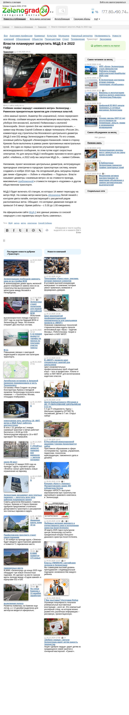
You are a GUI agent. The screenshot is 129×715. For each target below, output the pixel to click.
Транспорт (42, 27)
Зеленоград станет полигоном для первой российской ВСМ (36, 307)
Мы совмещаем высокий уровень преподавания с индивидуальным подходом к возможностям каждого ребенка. (60, 570)
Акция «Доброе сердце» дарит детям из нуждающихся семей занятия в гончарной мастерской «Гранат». (62, 649)
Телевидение (78, 39)
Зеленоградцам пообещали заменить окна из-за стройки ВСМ (22, 280)
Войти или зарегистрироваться (113, 2)
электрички (32, 223)
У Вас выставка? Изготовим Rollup (61, 600)
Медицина (63, 35)
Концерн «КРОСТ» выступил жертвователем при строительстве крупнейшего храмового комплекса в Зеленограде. (60, 494)
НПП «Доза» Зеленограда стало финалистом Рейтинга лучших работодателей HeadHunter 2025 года (112, 71)
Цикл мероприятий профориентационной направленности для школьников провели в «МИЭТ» (60, 319)
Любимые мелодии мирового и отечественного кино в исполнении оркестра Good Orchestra (61, 525)
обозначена (54, 195)
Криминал (39, 35)
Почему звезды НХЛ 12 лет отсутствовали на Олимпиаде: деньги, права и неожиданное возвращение (112, 123)
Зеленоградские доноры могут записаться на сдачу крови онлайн (112, 152)
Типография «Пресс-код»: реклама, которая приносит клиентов (61, 279)
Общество (37, 39)
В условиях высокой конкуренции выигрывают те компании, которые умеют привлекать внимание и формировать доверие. (60, 286)
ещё (96, 19)
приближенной (26, 181)
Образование (23, 39)
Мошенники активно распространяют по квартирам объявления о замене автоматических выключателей (111, 180)
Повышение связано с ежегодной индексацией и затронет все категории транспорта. (21, 354)
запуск (16, 223)
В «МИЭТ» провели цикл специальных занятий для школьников (57, 362)
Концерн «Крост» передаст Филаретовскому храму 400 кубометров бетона (57, 485)
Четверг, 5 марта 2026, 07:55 (14, 6)
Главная (5, 27)
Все (6, 35)
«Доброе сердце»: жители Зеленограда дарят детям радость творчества (61, 642)
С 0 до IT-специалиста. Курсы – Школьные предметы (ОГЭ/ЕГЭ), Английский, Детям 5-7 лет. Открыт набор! (60, 412)
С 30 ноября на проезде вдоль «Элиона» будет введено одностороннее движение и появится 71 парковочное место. (22, 541)
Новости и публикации (15, 19)
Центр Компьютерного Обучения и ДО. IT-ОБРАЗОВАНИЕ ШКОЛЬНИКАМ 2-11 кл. (62, 404)
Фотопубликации (62, 19)
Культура (51, 35)
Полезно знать (94, 143)
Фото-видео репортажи (40, 19)
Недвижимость (102, 35)
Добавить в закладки (12, 2)
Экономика (105, 39)
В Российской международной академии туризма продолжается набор (60, 444)
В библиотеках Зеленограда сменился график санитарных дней (111, 165)
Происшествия (53, 39)
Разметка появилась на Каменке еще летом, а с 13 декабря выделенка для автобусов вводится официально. (21, 608)
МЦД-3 (32, 212)
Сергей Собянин (45, 223)
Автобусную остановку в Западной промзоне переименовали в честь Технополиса (21, 383)
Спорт (65, 39)
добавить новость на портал (107, 46)
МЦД (11, 223)
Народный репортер (82, 35)
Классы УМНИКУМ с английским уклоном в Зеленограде (60, 564)
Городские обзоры (82, 19)
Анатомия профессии (21, 35)
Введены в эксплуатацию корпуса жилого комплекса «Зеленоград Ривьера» (112, 95)
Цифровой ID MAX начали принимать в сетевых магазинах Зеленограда (111, 107)
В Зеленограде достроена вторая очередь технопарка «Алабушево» (111, 82)
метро (23, 223)
